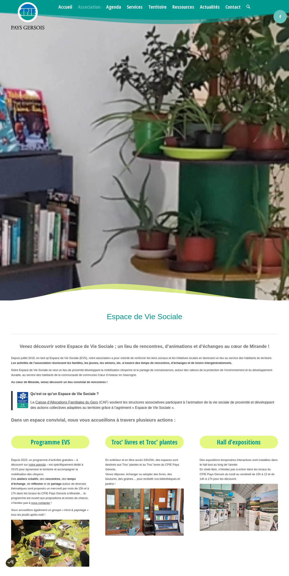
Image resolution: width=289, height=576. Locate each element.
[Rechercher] (248, 6)
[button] (11, 562)
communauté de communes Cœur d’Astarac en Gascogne (98, 375)
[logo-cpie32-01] (27, 16)
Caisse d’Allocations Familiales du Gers (66, 402)
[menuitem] (65, 6)
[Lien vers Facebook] (280, 16)
